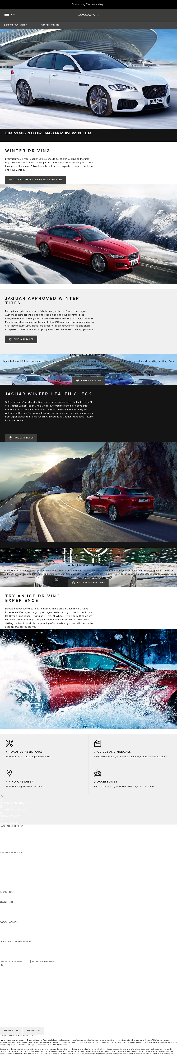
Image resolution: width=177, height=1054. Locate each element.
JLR (2, 895)
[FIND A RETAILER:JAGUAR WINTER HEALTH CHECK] (21, 438)
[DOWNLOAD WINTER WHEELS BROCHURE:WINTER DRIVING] (35, 180)
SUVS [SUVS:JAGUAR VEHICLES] (3, 836)
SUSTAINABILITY (10, 898)
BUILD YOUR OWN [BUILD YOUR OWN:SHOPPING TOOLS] (11, 859)
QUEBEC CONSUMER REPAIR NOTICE (22, 995)
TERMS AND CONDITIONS (15, 978)
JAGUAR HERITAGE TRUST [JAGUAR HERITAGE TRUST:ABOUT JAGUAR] (16, 938)
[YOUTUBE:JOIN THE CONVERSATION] (7, 951)
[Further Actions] (2, 796)
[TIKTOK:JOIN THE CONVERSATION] (6, 948)
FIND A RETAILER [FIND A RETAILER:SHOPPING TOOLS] (10, 865)
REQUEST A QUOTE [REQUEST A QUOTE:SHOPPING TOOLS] (12, 869)
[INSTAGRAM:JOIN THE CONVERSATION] (8, 944)
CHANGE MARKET (11, 969)
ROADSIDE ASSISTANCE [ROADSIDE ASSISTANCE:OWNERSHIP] (14, 915)
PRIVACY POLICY (10, 972)
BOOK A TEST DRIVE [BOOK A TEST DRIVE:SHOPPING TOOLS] (12, 875)
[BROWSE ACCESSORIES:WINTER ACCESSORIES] (88, 583)
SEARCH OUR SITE (42, 961)
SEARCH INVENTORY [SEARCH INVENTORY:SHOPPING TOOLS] (12, 888)
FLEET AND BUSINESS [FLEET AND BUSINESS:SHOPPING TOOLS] (13, 885)
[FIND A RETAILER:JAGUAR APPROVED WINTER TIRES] (21, 339)
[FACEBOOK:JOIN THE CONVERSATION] (8, 954)
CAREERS (6, 985)
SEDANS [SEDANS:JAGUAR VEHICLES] (5, 832)
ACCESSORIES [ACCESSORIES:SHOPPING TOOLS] (9, 878)
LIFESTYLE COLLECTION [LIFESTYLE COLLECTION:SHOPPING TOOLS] (15, 882)
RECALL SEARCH (10, 918)
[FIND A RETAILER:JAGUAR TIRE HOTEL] (88, 381)
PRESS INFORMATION (13, 988)
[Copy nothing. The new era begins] (89, 4)
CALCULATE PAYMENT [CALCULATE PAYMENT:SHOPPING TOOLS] (13, 862)
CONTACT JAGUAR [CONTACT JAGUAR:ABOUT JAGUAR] (11, 935)
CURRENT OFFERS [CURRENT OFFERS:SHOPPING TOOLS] (11, 855)
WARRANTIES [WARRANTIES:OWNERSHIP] (8, 911)
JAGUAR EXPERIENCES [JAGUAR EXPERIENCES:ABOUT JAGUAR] (14, 928)
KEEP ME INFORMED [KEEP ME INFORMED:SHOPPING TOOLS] (12, 872)
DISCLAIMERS (8, 982)
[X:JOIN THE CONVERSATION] (2, 958)
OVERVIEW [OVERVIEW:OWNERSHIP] (6, 905)
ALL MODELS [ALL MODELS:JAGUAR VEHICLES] (7, 829)
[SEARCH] (2, 965)
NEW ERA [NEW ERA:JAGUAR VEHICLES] (6, 849)
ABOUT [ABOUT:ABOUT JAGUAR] (4, 925)
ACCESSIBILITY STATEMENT (17, 992)
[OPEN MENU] (11, 15)
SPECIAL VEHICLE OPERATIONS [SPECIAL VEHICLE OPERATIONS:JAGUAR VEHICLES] (19, 839)
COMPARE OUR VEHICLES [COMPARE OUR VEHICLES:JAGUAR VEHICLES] (15, 845)
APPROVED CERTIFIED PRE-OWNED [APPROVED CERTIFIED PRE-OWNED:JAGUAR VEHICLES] (22, 842)
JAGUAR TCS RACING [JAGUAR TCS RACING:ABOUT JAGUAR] (13, 931)
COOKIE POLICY (9, 975)
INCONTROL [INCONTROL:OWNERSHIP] (7, 908)
